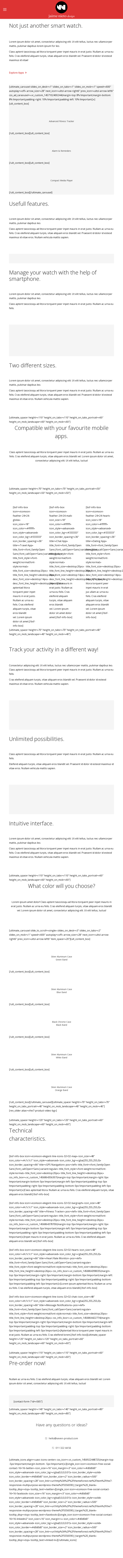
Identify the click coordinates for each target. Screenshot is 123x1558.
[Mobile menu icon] (5, 9)
